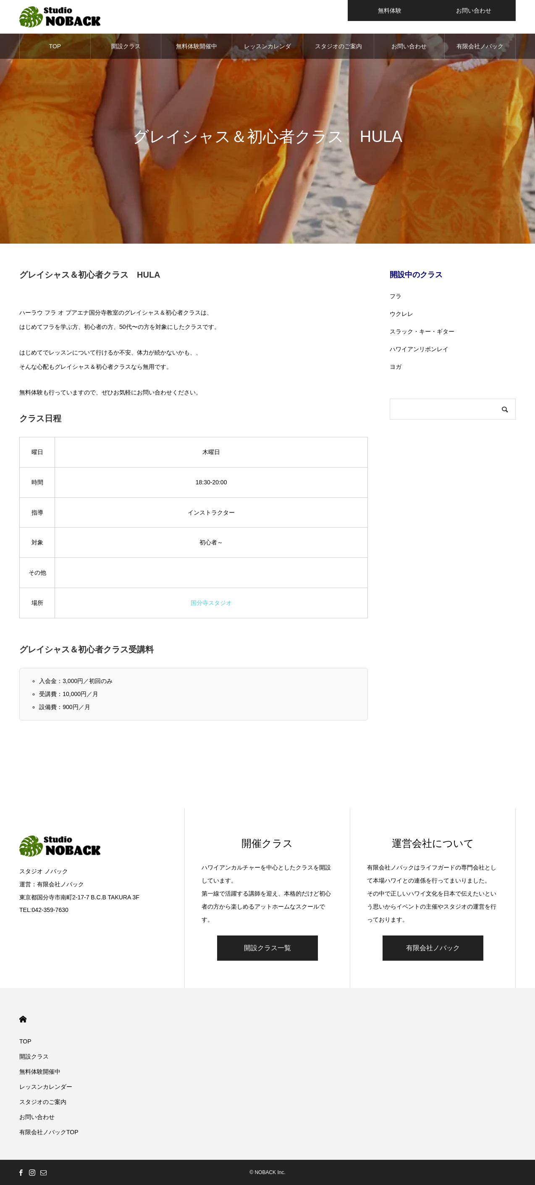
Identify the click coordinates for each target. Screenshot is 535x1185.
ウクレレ (401, 313)
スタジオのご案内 (338, 46)
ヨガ (395, 366)
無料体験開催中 (196, 46)
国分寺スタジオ (211, 602)
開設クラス (126, 46)
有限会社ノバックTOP (480, 51)
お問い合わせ (409, 46)
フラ (395, 296)
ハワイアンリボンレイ (419, 349)
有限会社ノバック (433, 947)
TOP (55, 46)
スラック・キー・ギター (422, 331)
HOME (22, 1019)
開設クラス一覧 (267, 947)
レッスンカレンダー (267, 51)
